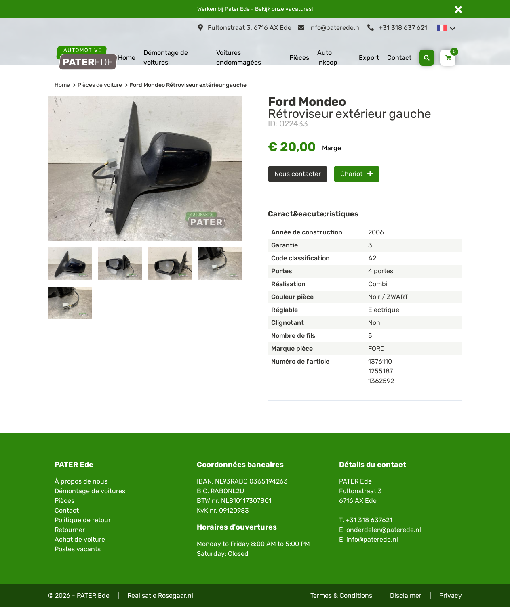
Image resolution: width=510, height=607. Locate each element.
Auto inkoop (327, 57)
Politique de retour (83, 520)
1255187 (380, 371)
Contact (399, 57)
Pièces (299, 57)
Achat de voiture (80, 539)
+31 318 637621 (369, 520)
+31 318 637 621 (397, 27)
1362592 (381, 381)
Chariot (356, 174)
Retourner (70, 530)
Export (369, 57)
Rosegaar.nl (175, 595)
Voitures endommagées (238, 57)
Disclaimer (405, 595)
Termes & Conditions (341, 595)
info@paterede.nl (329, 27)
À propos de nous (81, 481)
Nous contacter (297, 174)
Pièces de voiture (100, 85)
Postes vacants (78, 549)
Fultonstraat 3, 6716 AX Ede (244, 27)
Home (126, 57)
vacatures (298, 9)
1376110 (380, 361)
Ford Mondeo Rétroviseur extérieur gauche (188, 85)
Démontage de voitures (165, 57)
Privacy (450, 595)
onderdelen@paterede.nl (383, 530)
